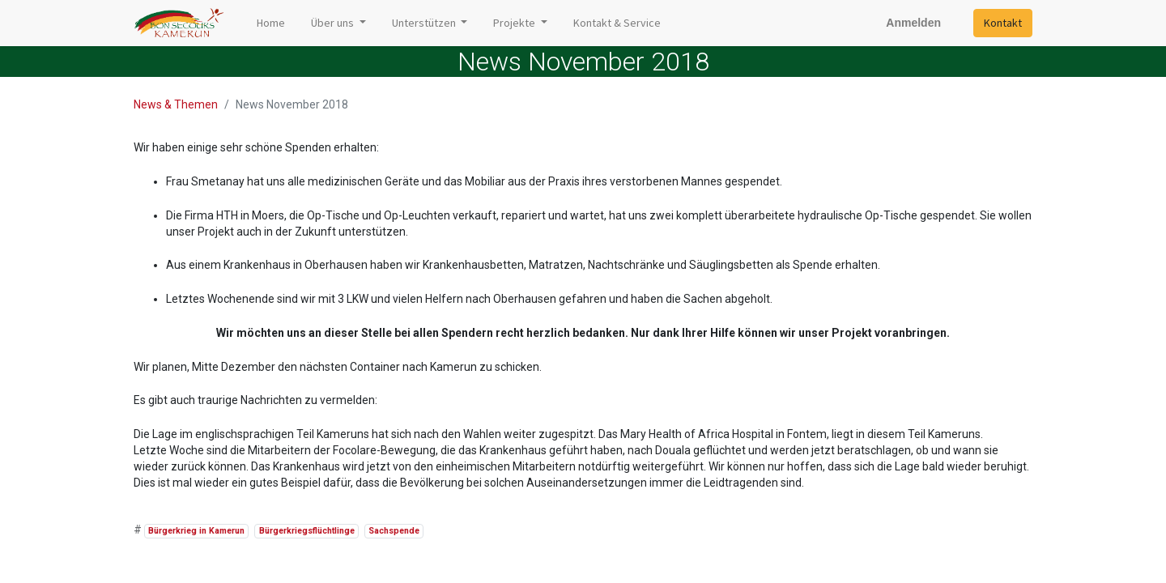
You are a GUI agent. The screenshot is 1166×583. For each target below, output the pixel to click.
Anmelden (913, 22)
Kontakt (1003, 22)
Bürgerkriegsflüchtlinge (307, 531)
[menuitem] (271, 23)
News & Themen (176, 104)
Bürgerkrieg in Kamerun (196, 531)
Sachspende (393, 531)
